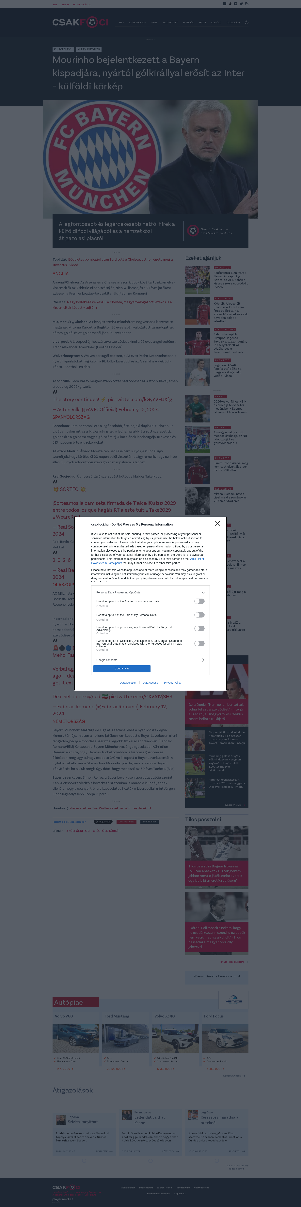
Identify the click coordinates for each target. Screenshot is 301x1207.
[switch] (199, 601)
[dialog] (150, 603)
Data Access (150, 682)
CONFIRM (122, 668)
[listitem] (150, 592)
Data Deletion (128, 682)
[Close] (219, 524)
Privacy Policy (172, 682)
